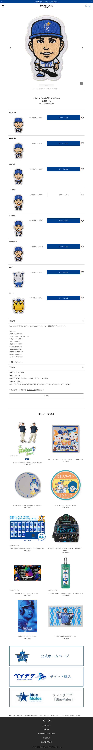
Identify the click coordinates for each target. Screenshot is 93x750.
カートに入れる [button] (63, 117)
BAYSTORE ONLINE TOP (16, 715)
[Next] (91, 1)
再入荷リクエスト (63, 195)
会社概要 (46, 729)
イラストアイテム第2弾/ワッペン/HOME (69, 715)
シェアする (46, 396)
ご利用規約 (46, 738)
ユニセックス (16, 375)
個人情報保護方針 (46, 742)
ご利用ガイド (46, 725)
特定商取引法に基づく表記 (46, 734)
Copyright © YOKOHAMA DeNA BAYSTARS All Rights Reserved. (46, 747)
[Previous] (1, 1)
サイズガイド (31, 390)
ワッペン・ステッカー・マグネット (38, 378)
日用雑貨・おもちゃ (20, 378)
